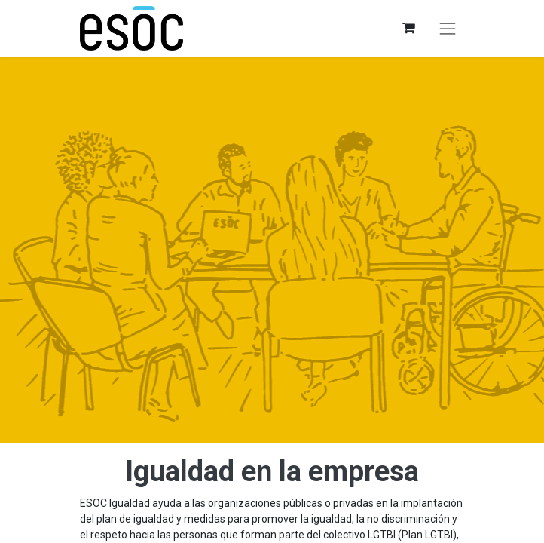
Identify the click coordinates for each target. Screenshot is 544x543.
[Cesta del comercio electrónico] (408, 28)
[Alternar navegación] (447, 28)
